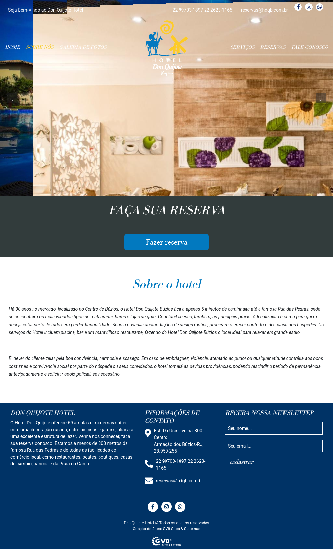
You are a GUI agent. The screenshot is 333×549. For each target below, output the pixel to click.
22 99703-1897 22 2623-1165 (202, 10)
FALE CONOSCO (309, 47)
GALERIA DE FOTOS (82, 47)
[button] (12, 98)
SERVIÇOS (242, 47)
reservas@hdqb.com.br (264, 10)
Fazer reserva (167, 242)
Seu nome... (240, 428)
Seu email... (239, 445)
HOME (12, 47)
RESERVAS (272, 47)
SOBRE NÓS (39, 47)
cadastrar (241, 462)
